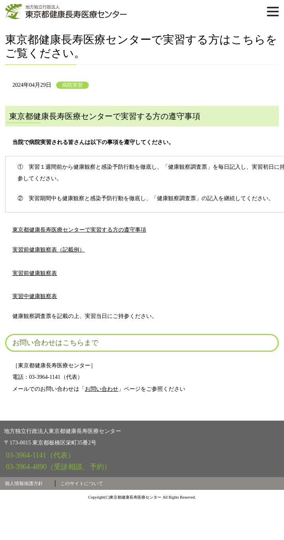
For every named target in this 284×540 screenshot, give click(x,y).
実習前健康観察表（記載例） (63, 285)
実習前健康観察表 (49, 309)
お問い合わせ (101, 424)
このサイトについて (81, 519)
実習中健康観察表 (49, 332)
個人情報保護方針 (24, 519)
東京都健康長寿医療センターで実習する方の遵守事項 (94, 265)
